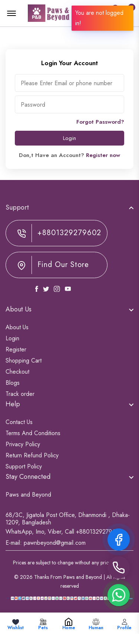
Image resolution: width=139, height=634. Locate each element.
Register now (103, 155)
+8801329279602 (69, 233)
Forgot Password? (100, 122)
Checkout (17, 371)
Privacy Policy (23, 444)
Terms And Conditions (33, 433)
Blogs (13, 382)
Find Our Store (63, 265)
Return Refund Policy (32, 455)
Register (16, 349)
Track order (20, 394)
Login (69, 138)
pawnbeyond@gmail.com (55, 542)
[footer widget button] (69, 207)
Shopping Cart (24, 360)
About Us (17, 327)
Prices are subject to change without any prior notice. (69, 562)
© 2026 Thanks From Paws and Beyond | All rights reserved (69, 581)
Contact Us (19, 422)
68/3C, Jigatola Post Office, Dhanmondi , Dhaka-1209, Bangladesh (68, 518)
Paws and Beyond (28, 494)
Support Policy (24, 466)
